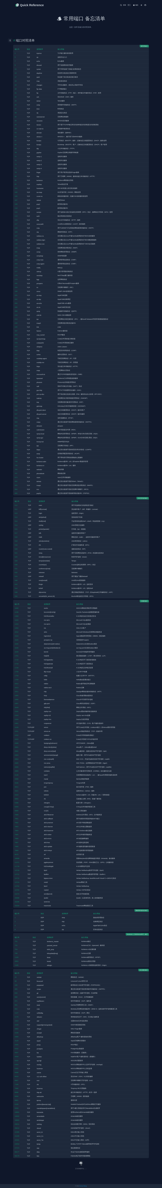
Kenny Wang (83, 1186)
